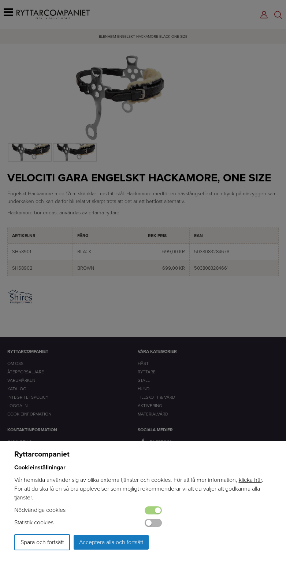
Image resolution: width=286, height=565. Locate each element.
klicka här (250, 480)
